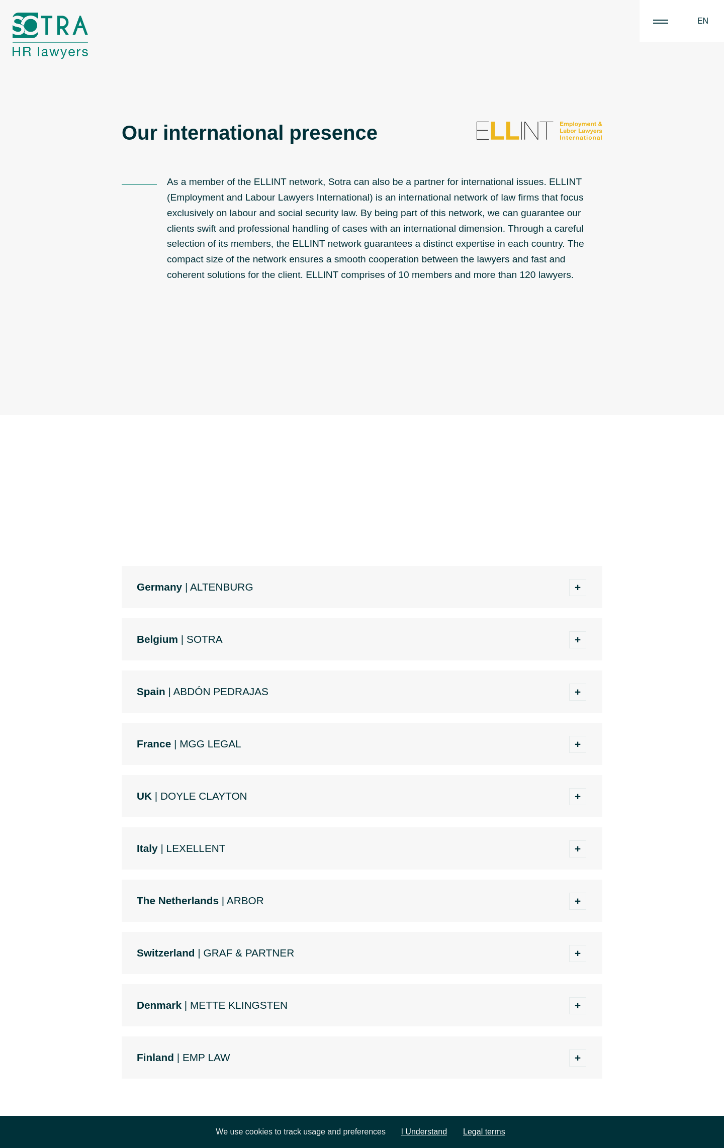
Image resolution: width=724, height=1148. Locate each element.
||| (661, 21)
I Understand (424, 1131)
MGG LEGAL (210, 743)
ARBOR (245, 900)
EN (702, 21)
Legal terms (484, 1131)
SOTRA (205, 639)
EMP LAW (206, 1057)
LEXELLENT (196, 848)
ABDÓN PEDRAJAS (220, 691)
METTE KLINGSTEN (239, 1005)
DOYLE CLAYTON (203, 796)
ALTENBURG (221, 587)
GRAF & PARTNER (249, 953)
